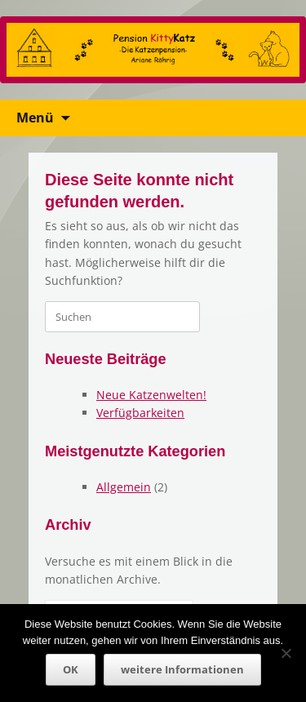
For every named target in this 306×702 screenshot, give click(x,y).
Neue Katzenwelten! (151, 394)
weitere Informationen (182, 669)
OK (70, 669)
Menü (35, 118)
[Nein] (285, 653)
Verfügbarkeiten (140, 412)
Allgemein (123, 487)
